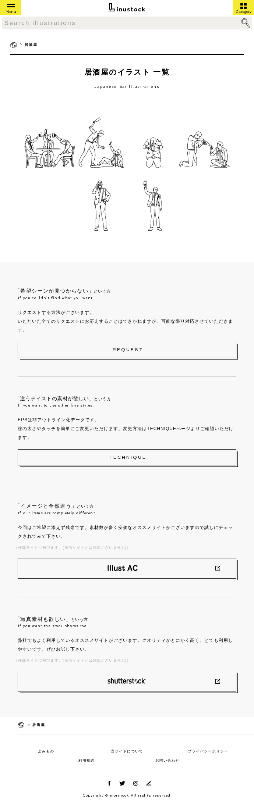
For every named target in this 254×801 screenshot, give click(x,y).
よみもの (46, 751)
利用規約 (86, 760)
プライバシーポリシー (208, 751)
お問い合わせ (167, 760)
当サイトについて (127, 751)
